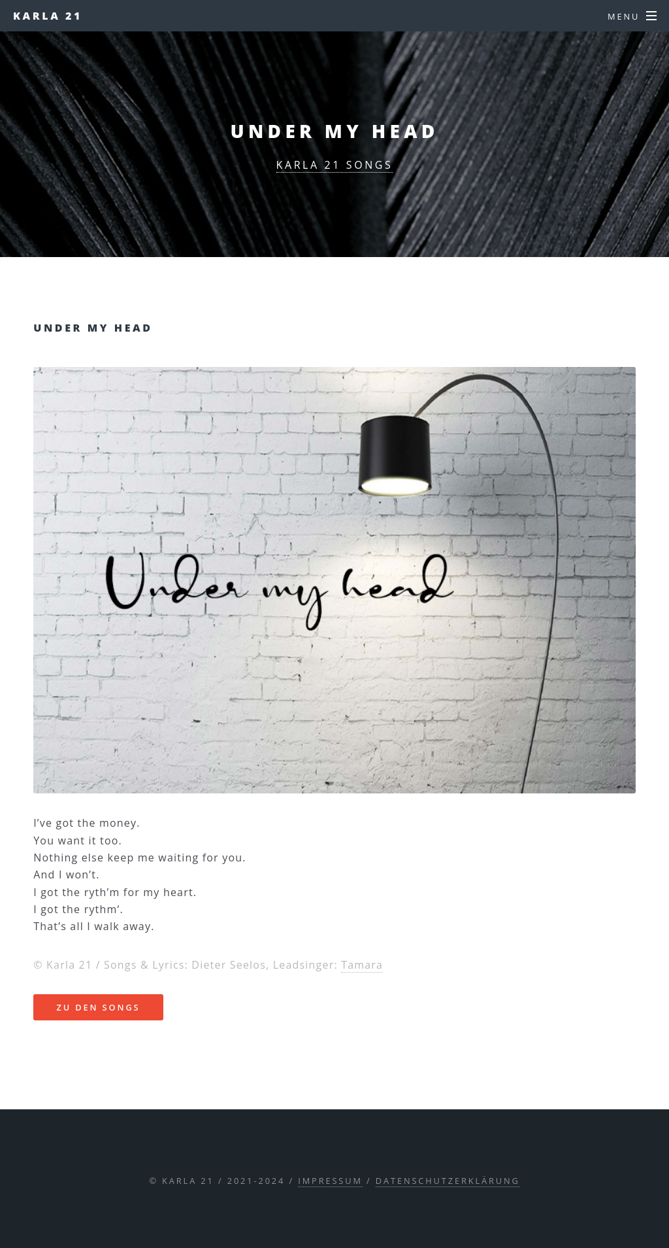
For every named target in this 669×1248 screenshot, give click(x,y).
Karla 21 (47, 16)
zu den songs (98, 1007)
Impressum (330, 1181)
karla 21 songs (334, 165)
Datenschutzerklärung (448, 1181)
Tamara (362, 965)
